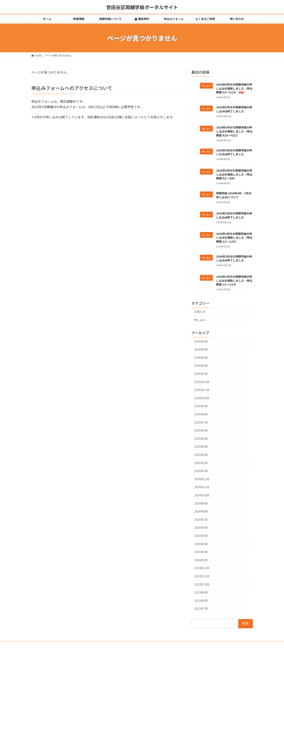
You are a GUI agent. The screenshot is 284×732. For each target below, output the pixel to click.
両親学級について (119, 674)
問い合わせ (116, 702)
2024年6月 (201, 528)
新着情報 (114, 667)
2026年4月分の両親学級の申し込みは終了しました (234, 152)
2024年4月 (201, 544)
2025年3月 (201, 455)
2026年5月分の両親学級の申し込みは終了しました (234, 109)
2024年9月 (201, 503)
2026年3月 (201, 358)
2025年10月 (201, 398)
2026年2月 (201, 366)
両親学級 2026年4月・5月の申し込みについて (233, 195)
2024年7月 (201, 520)
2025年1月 (201, 471)
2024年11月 (201, 487)
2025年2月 (201, 463)
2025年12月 (201, 382)
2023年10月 (201, 584)
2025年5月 (201, 439)
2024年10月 (201, 495)
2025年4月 (201, 447)
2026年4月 (201, 349)
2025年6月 (201, 430)
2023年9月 (201, 592)
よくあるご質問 (118, 695)
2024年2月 (201, 552)
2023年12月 (201, 568)
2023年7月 (201, 608)
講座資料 (116, 681)
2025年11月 (201, 390)
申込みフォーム (118, 688)
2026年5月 (201, 341)
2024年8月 (201, 511)
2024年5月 (201, 536)
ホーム (113, 660)
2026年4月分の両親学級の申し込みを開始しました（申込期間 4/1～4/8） (234, 174)
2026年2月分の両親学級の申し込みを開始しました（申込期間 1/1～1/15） (234, 280)
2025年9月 (201, 406)
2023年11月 (201, 576)
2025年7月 (201, 422)
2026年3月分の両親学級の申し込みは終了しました (234, 215)
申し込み (199, 320)
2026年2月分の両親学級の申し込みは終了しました (234, 258)
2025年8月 (201, 414)
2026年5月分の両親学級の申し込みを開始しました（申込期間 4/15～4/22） (234, 131)
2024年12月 (201, 479)
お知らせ (199, 312)
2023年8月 (201, 601)
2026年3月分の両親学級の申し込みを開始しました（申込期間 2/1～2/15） (234, 237)
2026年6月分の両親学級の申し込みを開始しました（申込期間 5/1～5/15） (234, 88)
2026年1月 (201, 374)
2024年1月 (201, 560)
